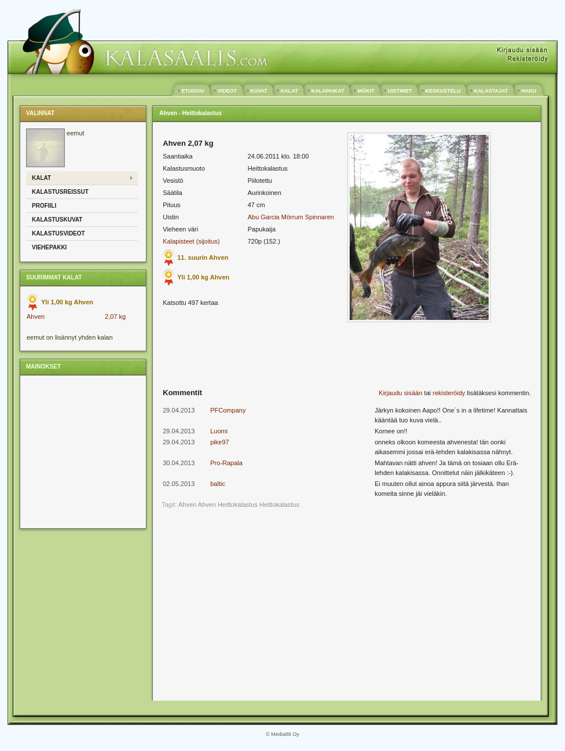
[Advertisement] (82, 451)
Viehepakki (49, 247)
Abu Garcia (264, 216)
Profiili (44, 206)
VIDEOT (227, 91)
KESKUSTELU (443, 91)
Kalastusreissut (60, 192)
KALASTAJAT (490, 91)
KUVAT (259, 91)
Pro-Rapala (226, 462)
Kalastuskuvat (57, 219)
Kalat (41, 178)
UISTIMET (399, 91)
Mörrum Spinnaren (307, 216)
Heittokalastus (279, 504)
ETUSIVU (193, 91)
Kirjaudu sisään (400, 392)
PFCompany (227, 410)
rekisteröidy (448, 392)
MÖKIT (366, 91)
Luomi (219, 431)
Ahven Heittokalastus (228, 504)
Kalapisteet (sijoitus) (191, 241)
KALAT (289, 91)
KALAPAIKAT (328, 91)
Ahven (36, 316)
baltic (217, 483)
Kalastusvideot (58, 233)
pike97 (219, 442)
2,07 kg (115, 316)
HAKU (529, 91)
